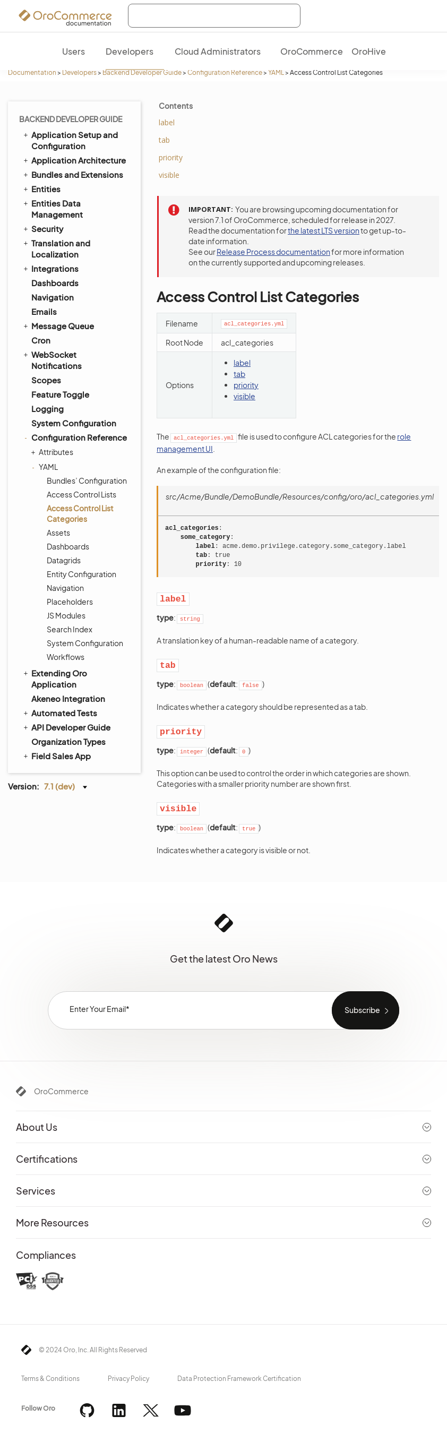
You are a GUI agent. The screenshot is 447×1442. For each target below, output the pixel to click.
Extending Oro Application (54, 678)
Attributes (53, 452)
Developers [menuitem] (129, 51)
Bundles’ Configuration (87, 480)
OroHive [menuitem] (368, 51)
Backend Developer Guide (142, 72)
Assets (58, 532)
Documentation (32, 72)
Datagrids (64, 560)
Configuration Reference (224, 72)
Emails (44, 311)
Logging (47, 409)
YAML (276, 72)
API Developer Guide (66, 727)
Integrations (50, 268)
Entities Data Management (52, 208)
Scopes (46, 380)
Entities (41, 188)
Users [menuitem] (73, 51)
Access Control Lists (81, 494)
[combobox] (214, 15)
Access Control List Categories (80, 513)
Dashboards (55, 283)
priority (246, 385)
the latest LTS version (323, 230)
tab (239, 374)
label (242, 362)
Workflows (65, 657)
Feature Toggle (60, 394)
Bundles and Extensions (72, 174)
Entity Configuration (81, 574)
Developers (79, 72)
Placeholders (70, 601)
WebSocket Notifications (52, 360)
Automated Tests (59, 712)
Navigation (52, 297)
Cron (40, 340)
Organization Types (68, 741)
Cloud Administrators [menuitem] (218, 51)
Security (42, 228)
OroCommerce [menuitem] (311, 51)
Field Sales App (56, 755)
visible (244, 396)
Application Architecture (74, 159)
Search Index (69, 629)
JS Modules (66, 615)
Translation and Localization (56, 248)
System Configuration (73, 423)
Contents (176, 105)
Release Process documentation (273, 251)
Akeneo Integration (68, 698)
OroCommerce (61, 1091)
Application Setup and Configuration (70, 140)
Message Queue (58, 325)
